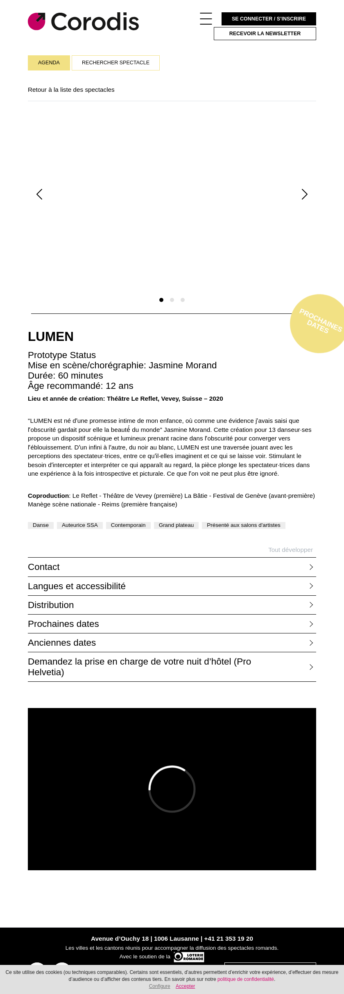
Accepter (185, 986)
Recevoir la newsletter (265, 33)
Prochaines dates (63, 624)
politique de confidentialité (245, 979)
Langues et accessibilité (77, 586)
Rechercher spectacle (115, 63)
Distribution (51, 605)
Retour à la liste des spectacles (71, 89)
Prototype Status (62, 355)
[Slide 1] (161, 300)
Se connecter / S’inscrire (269, 19)
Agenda (49, 63)
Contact (44, 567)
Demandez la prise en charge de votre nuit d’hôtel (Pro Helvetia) (139, 666)
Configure (159, 986)
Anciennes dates (62, 643)
